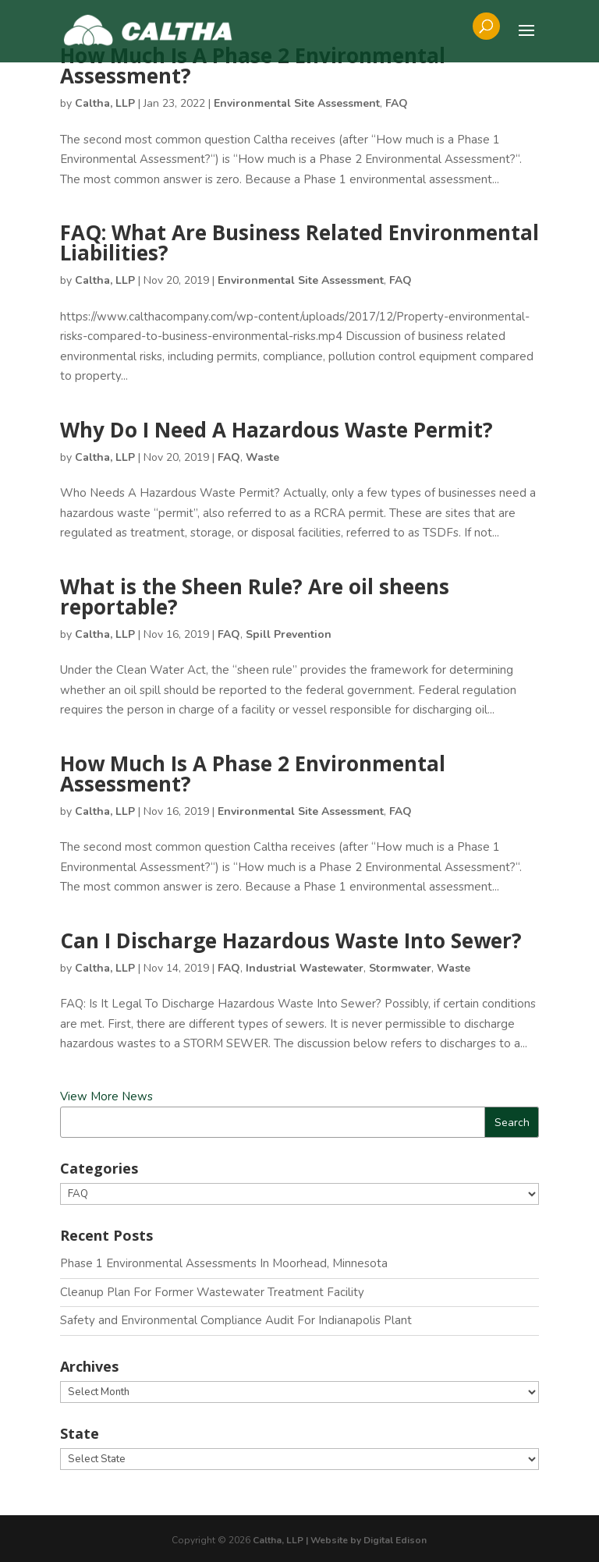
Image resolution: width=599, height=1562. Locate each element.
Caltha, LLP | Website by (308, 1540)
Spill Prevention (288, 634)
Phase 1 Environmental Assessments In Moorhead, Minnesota (224, 1263)
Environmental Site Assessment (297, 103)
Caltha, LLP (105, 103)
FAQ (396, 103)
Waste (262, 457)
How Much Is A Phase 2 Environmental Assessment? (252, 65)
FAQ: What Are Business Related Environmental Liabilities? (299, 242)
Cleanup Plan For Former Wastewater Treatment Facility (212, 1292)
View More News (106, 1096)
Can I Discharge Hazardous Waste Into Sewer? (291, 940)
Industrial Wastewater (304, 968)
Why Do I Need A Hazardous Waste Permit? (276, 430)
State (79, 1433)
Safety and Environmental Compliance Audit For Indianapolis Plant (236, 1320)
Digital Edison (395, 1540)
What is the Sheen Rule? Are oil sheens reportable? (254, 596)
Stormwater (400, 968)
